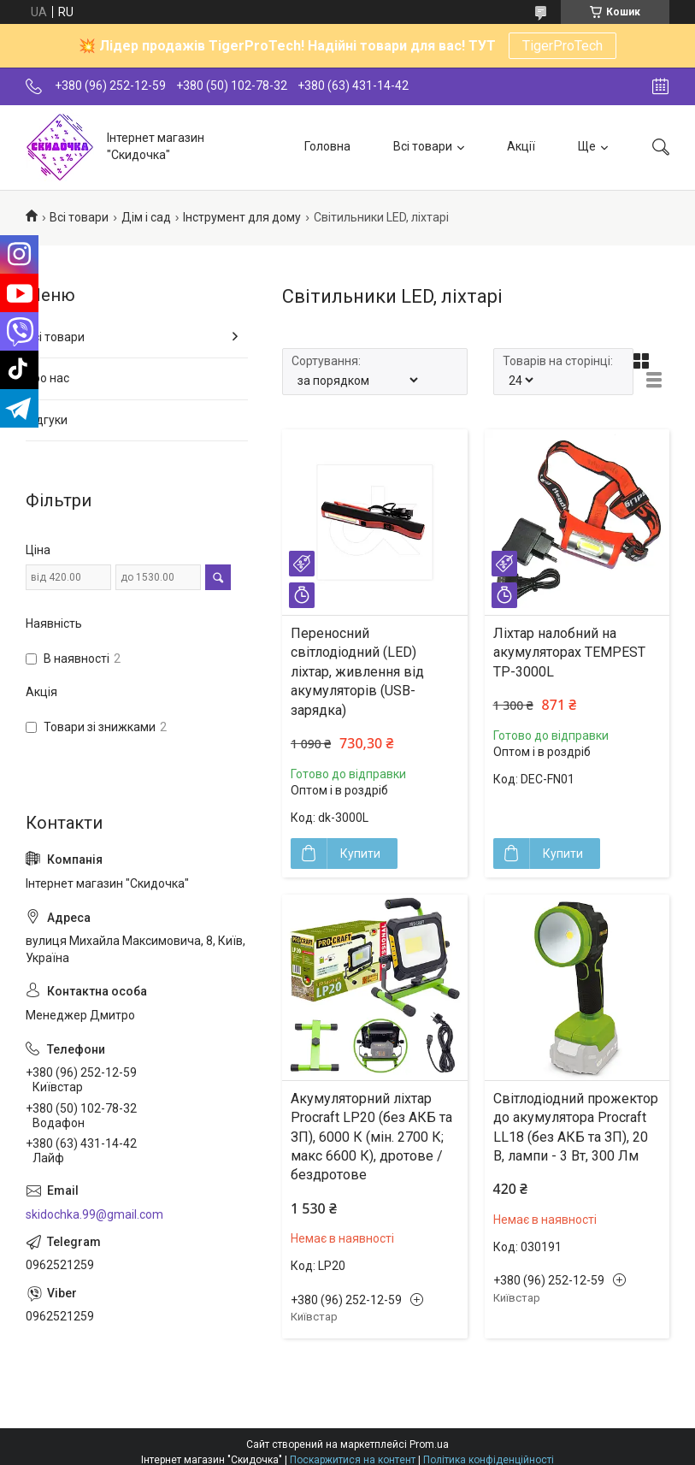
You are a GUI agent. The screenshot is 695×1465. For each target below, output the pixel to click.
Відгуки (47, 420)
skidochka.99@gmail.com (94, 1214)
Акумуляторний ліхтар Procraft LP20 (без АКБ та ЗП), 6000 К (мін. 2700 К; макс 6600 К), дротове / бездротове (371, 1137)
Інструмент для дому (242, 217)
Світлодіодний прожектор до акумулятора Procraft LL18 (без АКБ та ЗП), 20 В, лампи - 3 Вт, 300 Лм (575, 1127)
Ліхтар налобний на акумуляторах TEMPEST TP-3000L (569, 652)
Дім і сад (146, 217)
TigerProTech (562, 46)
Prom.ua (429, 1444)
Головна (327, 146)
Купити (360, 853)
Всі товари (422, 146)
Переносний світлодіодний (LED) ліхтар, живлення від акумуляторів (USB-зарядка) (357, 671)
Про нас (47, 378)
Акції (521, 146)
